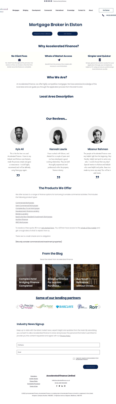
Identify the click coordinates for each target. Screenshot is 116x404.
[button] (16, 10)
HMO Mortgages (22, 222)
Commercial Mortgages (25, 203)
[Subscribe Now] (90, 367)
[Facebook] (57, 386)
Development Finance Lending (27, 211)
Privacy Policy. (65, 336)
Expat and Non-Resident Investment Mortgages (34, 217)
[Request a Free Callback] (42, 34)
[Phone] (103, 15)
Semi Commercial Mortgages (27, 205)
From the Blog (52, 253)
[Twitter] (59, 386)
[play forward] (99, 307)
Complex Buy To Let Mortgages (28, 208)
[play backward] (17, 307)
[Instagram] (65, 386)
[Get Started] (106, 10)
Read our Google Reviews (59, 1)
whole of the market (88, 228)
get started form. (47, 228)
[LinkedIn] (62, 386)
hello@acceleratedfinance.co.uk (61, 380)
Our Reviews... (56, 119)
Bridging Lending (22, 214)
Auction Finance (22, 219)
